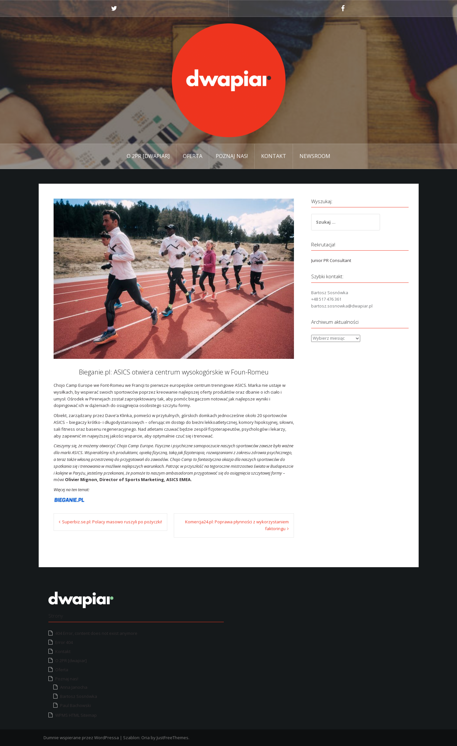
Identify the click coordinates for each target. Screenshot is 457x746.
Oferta (192, 156)
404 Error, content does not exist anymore (96, 633)
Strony (55, 615)
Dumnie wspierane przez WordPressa (81, 737)
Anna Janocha (73, 687)
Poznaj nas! (232, 156)
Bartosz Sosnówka (78, 696)
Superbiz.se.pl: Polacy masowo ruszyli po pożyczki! (112, 522)
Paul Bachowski (75, 705)
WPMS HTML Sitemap (76, 715)
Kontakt (273, 156)
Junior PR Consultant (331, 260)
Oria (145, 737)
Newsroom (314, 156)
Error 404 (64, 642)
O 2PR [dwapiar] (148, 156)
